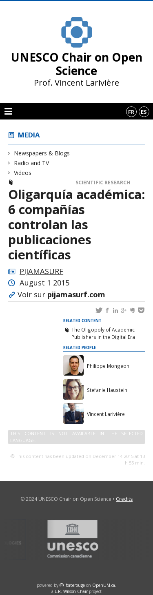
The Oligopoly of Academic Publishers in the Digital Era (103, 333)
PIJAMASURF (41, 271)
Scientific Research (102, 182)
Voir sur (61, 294)
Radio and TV (31, 163)
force (75, 585)
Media (29, 134)
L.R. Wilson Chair (71, 591)
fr (131, 111)
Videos (22, 173)
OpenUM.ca (103, 585)
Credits (124, 498)
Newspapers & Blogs (42, 153)
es (144, 111)
